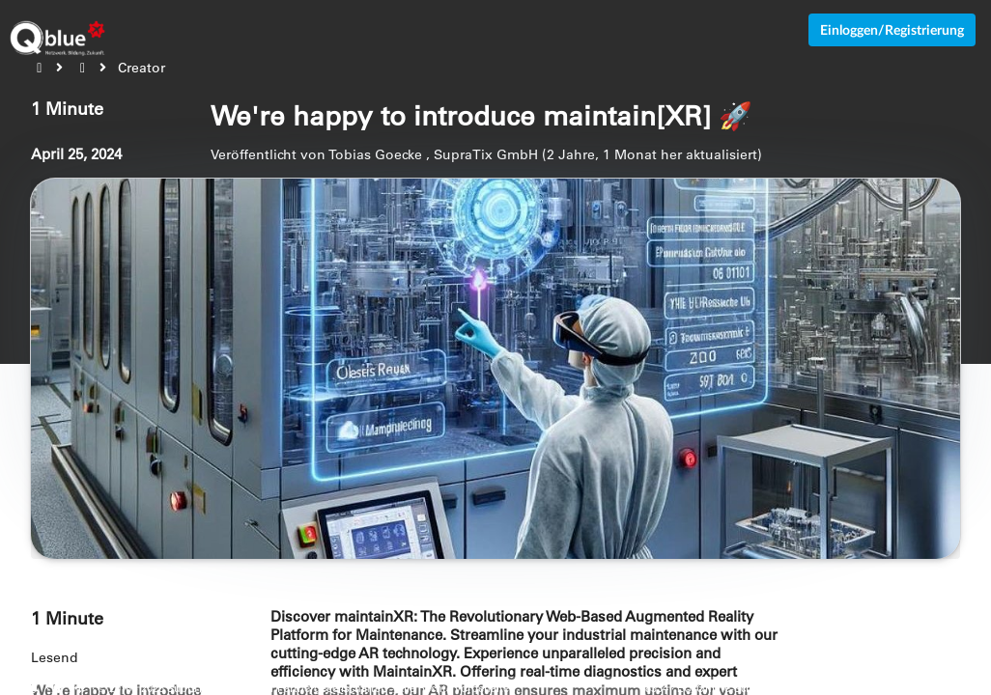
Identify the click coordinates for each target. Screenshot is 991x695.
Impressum (959, 688)
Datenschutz (891, 688)
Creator (141, 67)
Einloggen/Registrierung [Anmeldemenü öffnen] (892, 29)
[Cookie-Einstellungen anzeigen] (58, 688)
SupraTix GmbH (486, 154)
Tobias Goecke (375, 154)
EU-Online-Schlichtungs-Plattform (764, 688)
